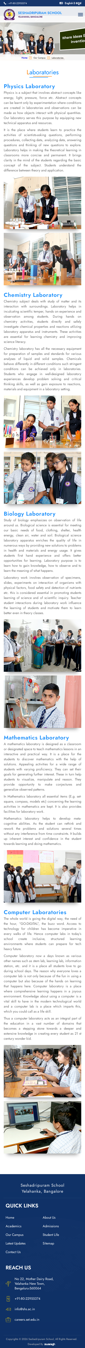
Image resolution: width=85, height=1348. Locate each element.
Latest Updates (15, 1243)
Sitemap (48, 1243)
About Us (49, 1217)
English (69, 3)
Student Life (51, 1234)
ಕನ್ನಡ (78, 3)
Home (24, 58)
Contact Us (13, 1252)
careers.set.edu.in (22, 1319)
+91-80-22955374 (23, 1298)
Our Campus (14, 1234)
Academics (13, 1226)
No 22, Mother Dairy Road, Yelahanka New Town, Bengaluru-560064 (30, 1284)
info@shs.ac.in (20, 1309)
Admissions (51, 1226)
